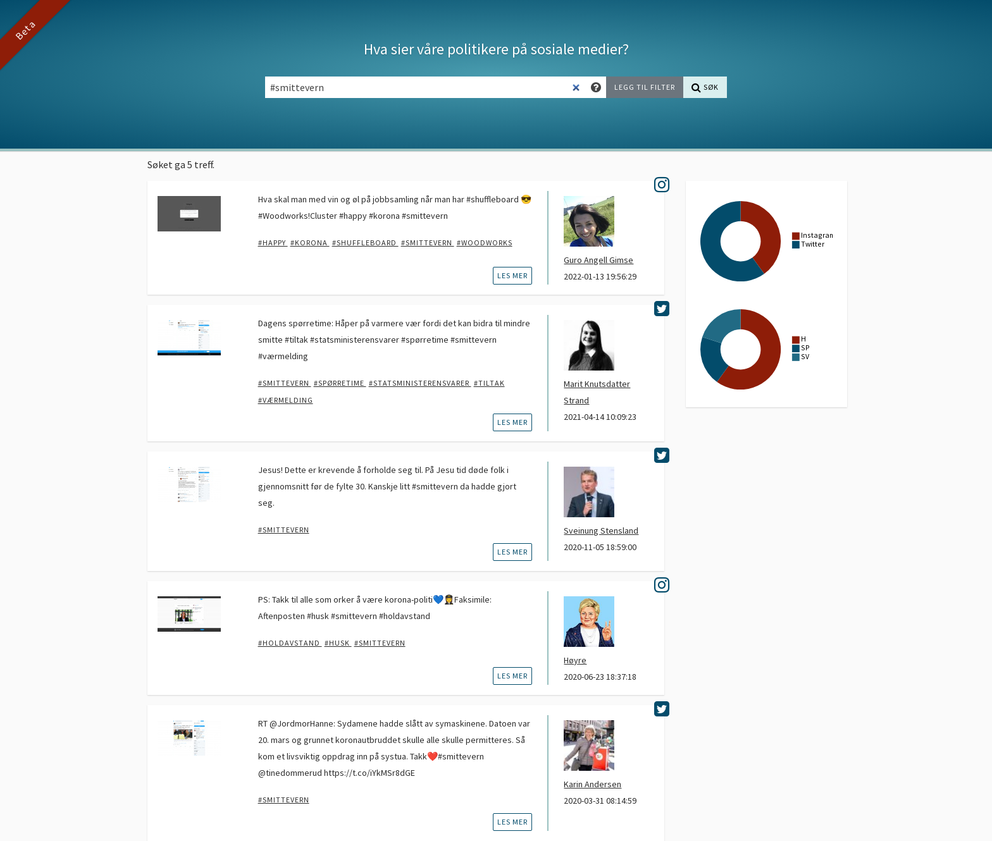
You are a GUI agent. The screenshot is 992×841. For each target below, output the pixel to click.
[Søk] (705, 87)
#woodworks (484, 242)
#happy (273, 242)
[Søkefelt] (425, 87)
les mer (512, 275)
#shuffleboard (365, 242)
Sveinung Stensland (601, 530)
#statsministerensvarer (420, 383)
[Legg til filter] (644, 87)
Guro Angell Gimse (598, 260)
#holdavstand (290, 643)
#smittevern (427, 242)
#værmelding (285, 400)
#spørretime (340, 383)
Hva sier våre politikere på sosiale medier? (496, 49)
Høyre (575, 660)
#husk (338, 643)
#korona (310, 242)
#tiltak (489, 383)
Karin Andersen (592, 784)
